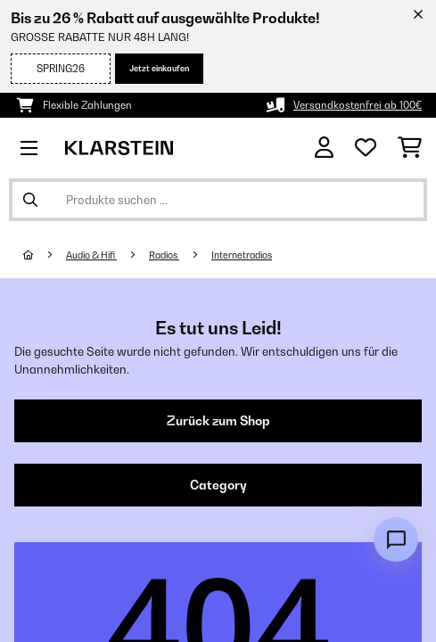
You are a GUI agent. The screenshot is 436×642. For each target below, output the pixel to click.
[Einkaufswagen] (410, 148)
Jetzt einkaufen (159, 68)
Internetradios (241, 255)
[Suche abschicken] (30, 199)
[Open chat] (396, 539)
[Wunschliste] (365, 148)
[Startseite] (44, 255)
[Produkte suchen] (218, 199)
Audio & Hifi (91, 255)
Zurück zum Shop (218, 421)
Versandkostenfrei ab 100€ (357, 105)
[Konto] (324, 147)
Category (218, 485)
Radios (164, 255)
